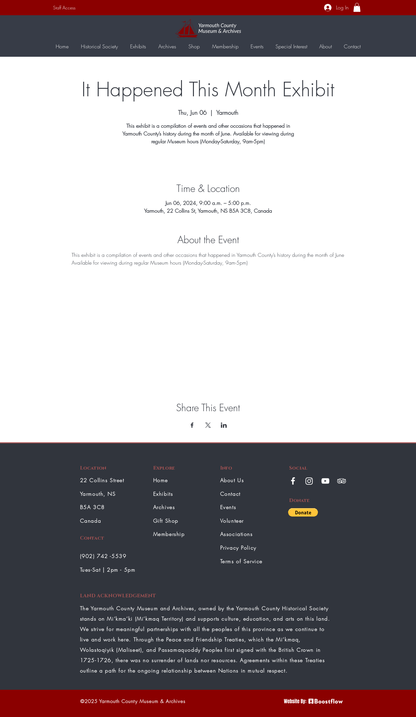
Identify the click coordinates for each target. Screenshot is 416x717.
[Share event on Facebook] (192, 425)
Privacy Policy (238, 547)
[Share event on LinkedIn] (224, 425)
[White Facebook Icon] (293, 481)
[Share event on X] (208, 425)
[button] (357, 7)
